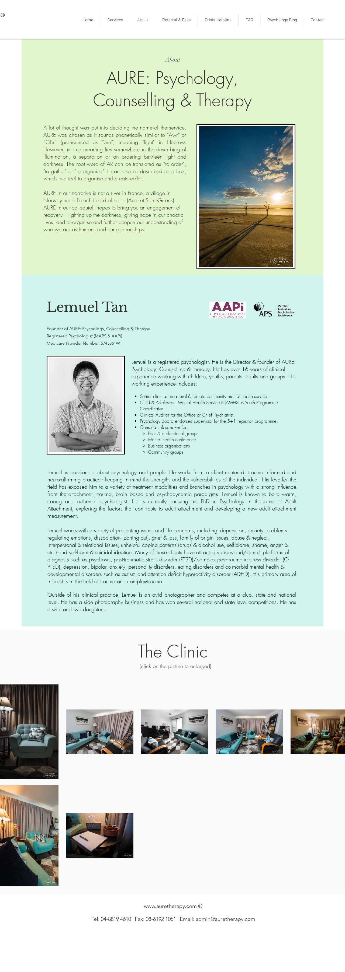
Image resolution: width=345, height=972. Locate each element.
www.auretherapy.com (170, 906)
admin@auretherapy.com (225, 919)
